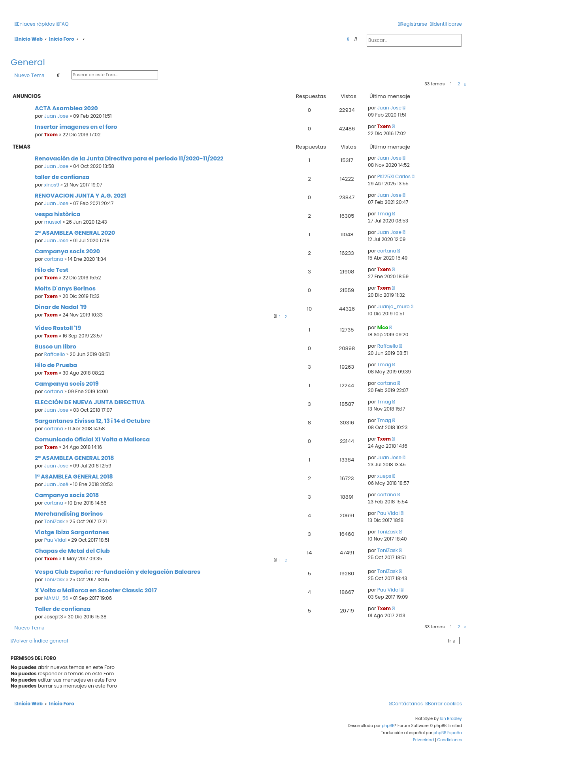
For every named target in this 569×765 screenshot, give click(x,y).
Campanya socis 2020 (67, 251)
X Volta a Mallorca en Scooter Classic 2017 (96, 590)
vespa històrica (57, 214)
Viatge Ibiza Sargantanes (72, 532)
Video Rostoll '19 (58, 328)
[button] (464, 84)
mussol (53, 222)
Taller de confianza (62, 609)
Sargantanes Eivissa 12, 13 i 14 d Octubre (93, 421)
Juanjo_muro (393, 306)
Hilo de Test (51, 270)
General (28, 62)
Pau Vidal (388, 513)
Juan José (56, 484)
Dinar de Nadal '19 (61, 307)
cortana (53, 259)
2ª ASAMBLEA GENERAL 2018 (74, 458)
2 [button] (459, 84)
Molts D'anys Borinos (65, 288)
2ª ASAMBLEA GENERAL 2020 (75, 233)
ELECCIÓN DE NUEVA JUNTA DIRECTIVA (90, 402)
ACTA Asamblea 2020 (66, 108)
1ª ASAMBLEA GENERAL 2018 (74, 476)
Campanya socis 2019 (67, 384)
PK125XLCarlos (394, 176)
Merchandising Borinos (69, 514)
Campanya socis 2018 (67, 495)
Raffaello (54, 354)
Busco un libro (55, 346)
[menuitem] (63, 24)
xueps (384, 476)
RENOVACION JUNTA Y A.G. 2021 (80, 196)
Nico (382, 327)
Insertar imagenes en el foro (76, 127)
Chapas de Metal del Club (72, 551)
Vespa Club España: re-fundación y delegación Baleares (117, 572)
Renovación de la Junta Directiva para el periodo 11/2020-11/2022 (129, 158)
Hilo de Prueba (56, 365)
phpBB (388, 726)
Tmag (384, 213)
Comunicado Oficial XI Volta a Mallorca (92, 439)
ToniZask (54, 521)
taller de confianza (62, 177)
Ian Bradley (451, 719)
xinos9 (51, 184)
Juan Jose (56, 116)
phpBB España (447, 733)
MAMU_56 (56, 598)
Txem (51, 134)
